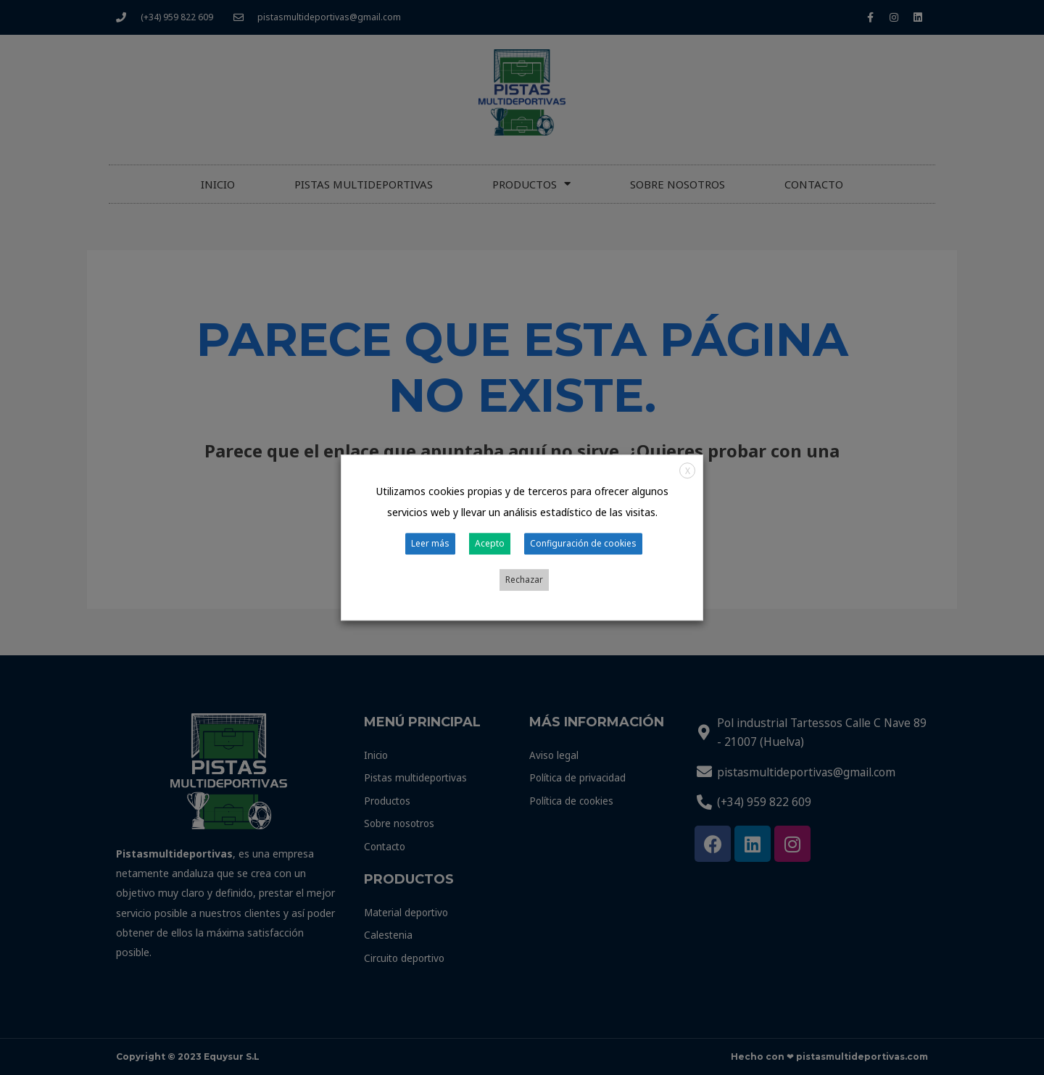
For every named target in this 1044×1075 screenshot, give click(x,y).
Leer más (406, 563)
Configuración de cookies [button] (552, 563)
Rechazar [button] (646, 563)
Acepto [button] (462, 563)
